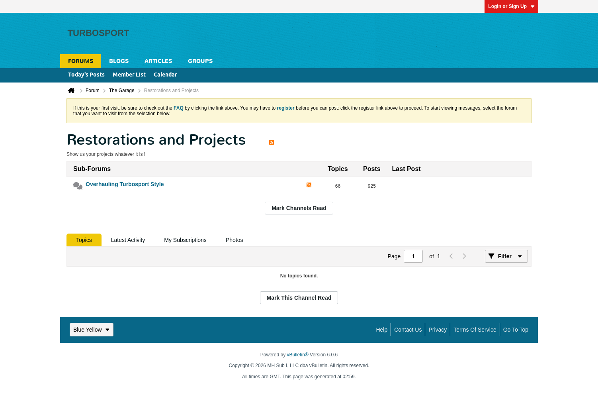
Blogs (119, 61)
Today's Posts (86, 75)
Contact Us (408, 329)
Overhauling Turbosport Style (125, 184)
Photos (234, 240)
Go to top (515, 329)
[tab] (84, 240)
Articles (158, 61)
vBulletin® (298, 355)
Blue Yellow (91, 329)
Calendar (165, 75)
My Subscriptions (185, 240)
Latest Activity (128, 240)
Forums (80, 61)
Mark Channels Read (299, 208)
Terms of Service (474, 329)
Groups (200, 61)
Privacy (437, 329)
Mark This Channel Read (299, 298)
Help (381, 329)
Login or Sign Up (511, 6)
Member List (129, 75)
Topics (84, 240)
